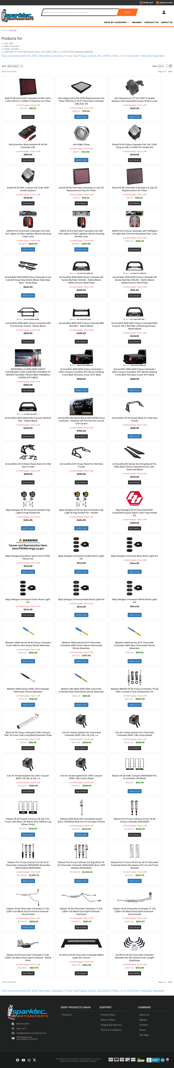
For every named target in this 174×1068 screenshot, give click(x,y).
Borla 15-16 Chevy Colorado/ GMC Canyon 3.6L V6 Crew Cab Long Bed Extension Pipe (28, 734)
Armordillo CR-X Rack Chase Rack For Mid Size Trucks (28, 465)
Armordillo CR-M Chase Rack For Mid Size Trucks (134, 419)
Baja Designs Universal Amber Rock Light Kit (81, 557)
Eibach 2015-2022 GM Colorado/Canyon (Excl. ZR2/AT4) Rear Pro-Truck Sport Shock (81, 820)
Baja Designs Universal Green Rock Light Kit (28, 600)
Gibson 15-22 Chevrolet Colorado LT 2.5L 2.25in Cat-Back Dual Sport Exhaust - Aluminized (134, 911)
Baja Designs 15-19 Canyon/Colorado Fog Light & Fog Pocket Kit (28, 511)
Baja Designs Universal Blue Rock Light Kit (134, 556)
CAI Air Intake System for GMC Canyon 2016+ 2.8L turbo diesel (81, 777)
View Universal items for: (82, 990)
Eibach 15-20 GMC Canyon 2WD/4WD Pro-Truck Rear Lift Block (134, 777)
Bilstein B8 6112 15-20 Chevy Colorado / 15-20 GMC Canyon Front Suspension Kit (134, 690)
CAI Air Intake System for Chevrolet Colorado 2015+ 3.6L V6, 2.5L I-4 (81, 734)
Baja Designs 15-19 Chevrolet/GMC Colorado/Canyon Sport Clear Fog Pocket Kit (134, 513)
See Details (28, 436)
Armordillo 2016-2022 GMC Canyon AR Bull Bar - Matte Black (28, 419)
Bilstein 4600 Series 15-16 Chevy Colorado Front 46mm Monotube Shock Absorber (27, 644)
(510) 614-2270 (22, 1024)
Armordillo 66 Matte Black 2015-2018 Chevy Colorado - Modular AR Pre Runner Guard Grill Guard (81, 421)
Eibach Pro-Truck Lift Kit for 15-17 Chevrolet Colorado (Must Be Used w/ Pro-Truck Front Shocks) (134, 865)
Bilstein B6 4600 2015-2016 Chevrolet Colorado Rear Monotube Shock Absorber (81, 690)
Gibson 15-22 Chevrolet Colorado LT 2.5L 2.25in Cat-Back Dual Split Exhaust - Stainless (81, 911)
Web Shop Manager (88, 1061)
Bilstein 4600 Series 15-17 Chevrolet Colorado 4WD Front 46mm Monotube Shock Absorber (81, 645)
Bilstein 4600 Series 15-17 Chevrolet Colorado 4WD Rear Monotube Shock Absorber (134, 645)
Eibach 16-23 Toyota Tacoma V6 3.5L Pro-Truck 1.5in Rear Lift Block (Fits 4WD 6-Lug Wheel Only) (28, 822)
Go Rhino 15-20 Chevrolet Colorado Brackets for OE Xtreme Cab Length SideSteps (134, 958)
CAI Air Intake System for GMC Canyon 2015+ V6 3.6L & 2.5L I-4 (28, 777)
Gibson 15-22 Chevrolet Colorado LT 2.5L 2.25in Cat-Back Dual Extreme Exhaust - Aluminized (28, 911)
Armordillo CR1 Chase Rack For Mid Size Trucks (81, 465)
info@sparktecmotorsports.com (31, 1033)
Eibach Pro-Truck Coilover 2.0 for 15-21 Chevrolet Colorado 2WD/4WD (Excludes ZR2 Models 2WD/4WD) (28, 865)
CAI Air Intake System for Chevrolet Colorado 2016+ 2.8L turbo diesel (134, 734)
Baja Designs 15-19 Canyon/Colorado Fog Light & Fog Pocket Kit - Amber (81, 511)
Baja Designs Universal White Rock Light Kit (134, 600)
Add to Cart (134, 436)
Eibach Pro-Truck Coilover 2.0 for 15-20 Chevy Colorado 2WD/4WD (134, 820)
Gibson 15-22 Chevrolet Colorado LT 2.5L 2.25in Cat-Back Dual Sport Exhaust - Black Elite (28, 958)
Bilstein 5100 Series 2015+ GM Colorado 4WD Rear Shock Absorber (28, 690)
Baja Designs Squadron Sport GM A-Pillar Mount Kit (27, 557)
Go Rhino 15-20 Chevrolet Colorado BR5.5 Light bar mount (81, 956)
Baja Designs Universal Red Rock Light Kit (81, 599)
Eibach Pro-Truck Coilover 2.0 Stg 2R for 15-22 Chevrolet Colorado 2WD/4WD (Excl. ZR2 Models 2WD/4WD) (81, 865)
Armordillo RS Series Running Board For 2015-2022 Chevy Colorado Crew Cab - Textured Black (135, 467)
